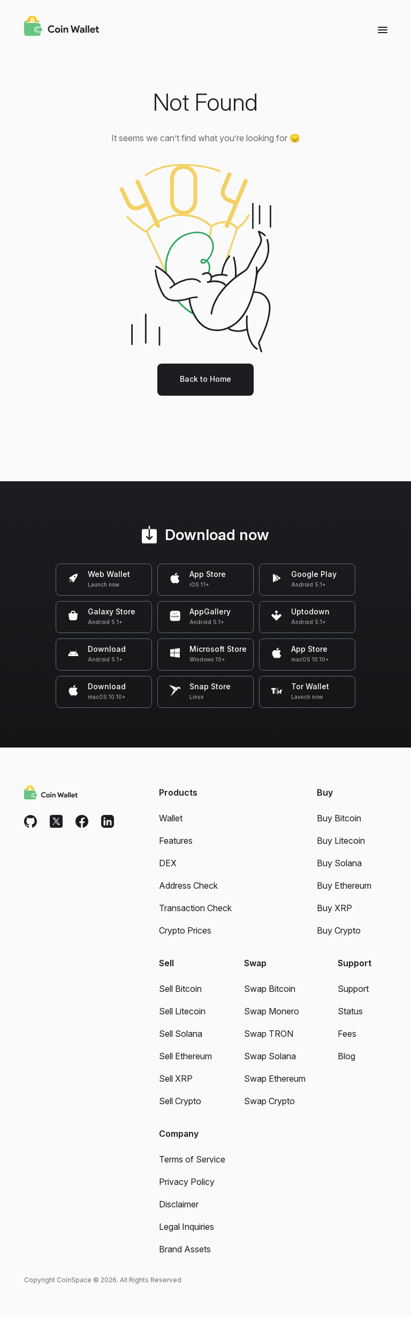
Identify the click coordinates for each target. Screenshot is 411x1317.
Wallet (170, 818)
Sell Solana (180, 1033)
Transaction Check (195, 908)
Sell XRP (176, 1078)
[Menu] (382, 29)
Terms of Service (192, 1159)
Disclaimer (179, 1204)
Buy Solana (339, 863)
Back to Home (205, 378)
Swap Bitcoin (269, 988)
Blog (346, 1056)
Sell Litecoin (182, 1011)
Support (353, 988)
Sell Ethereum (185, 1056)
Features (176, 840)
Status (350, 1011)
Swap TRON (268, 1033)
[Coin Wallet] (61, 27)
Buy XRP (334, 908)
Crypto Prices (185, 930)
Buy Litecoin (341, 840)
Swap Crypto (269, 1101)
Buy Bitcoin (339, 818)
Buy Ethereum (344, 885)
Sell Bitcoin (180, 988)
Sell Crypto (180, 1101)
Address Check (188, 885)
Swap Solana (270, 1056)
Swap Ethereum (275, 1078)
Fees (347, 1033)
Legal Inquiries (186, 1226)
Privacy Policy (187, 1181)
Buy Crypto (339, 930)
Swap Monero (271, 1011)
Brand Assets (185, 1249)
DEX (168, 863)
